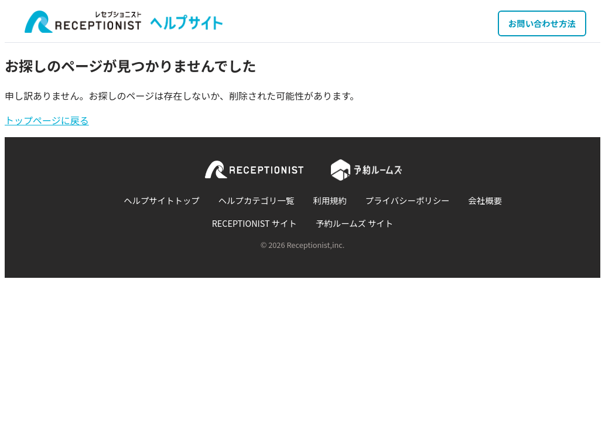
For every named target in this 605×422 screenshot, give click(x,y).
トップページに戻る (47, 120)
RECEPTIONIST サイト (254, 223)
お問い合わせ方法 (542, 23)
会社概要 (485, 200)
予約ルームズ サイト (354, 223)
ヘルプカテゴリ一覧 (256, 200)
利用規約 (330, 200)
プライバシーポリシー (407, 200)
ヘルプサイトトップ (162, 200)
